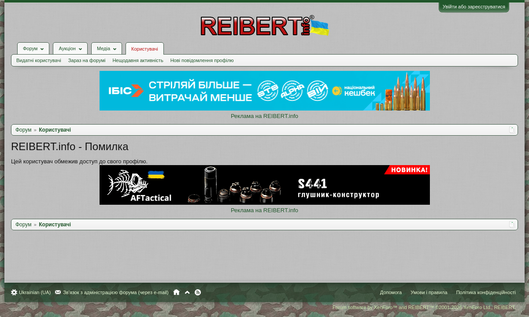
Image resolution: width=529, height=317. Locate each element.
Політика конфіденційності (481, 292)
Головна (181, 292)
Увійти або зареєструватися (469, 6)
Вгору (192, 292)
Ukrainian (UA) (39, 292)
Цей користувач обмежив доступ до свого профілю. (83, 154)
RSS (202, 292)
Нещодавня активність (142, 53)
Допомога (386, 292)
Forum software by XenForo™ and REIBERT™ (419, 307)
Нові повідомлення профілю (206, 53)
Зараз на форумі (91, 53)
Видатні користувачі (43, 53)
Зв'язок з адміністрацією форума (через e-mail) (120, 292)
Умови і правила (424, 292)
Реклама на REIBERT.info (264, 109)
